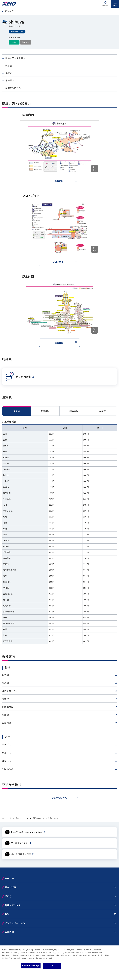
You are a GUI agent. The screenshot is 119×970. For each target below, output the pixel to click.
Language (105, 5)
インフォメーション (15, 923)
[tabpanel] (59, 532)
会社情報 (9, 932)
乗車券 (8, 896)
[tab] (45, 411)
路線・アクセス (12, 905)
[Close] (114, 950)
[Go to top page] (9, 5)
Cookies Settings (30, 965)
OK (51, 965)
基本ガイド (10, 887)
